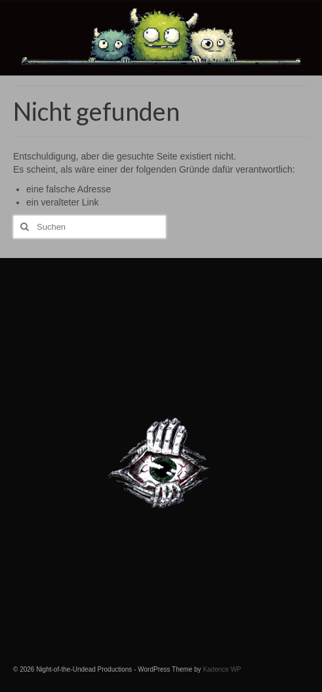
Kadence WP (222, 669)
